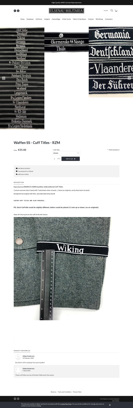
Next (129, 78)
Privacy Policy (77, 392)
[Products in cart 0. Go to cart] (116, 12)
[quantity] (55, 159)
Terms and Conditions (64, 392)
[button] (22, 168)
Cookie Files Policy (66, 404)
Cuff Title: (56, 150)
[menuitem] (22, 19)
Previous (3, 78)
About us (53, 392)
